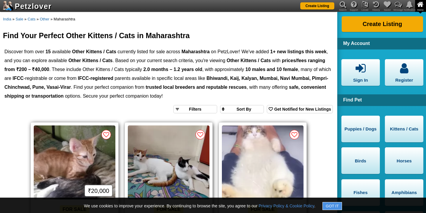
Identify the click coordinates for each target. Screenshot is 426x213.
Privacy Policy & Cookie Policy (286, 206)
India (7, 19)
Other (44, 19)
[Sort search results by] (242, 109)
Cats (32, 19)
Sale (19, 19)
